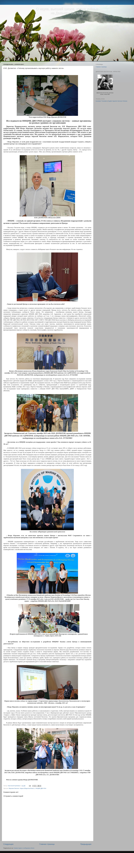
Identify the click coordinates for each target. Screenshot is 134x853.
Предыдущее (85, 844)
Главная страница (47, 844)
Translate (104, 101)
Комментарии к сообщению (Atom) (24, 848)
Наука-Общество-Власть (27, 788)
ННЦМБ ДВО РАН (40, 788)
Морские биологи (14, 788)
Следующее (8, 844)
